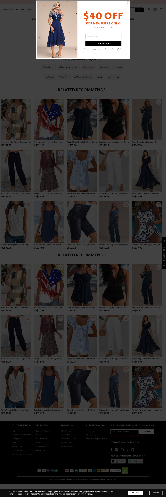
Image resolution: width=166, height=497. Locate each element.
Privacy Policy (117, 49)
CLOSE (156, 493)
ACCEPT (135, 493)
